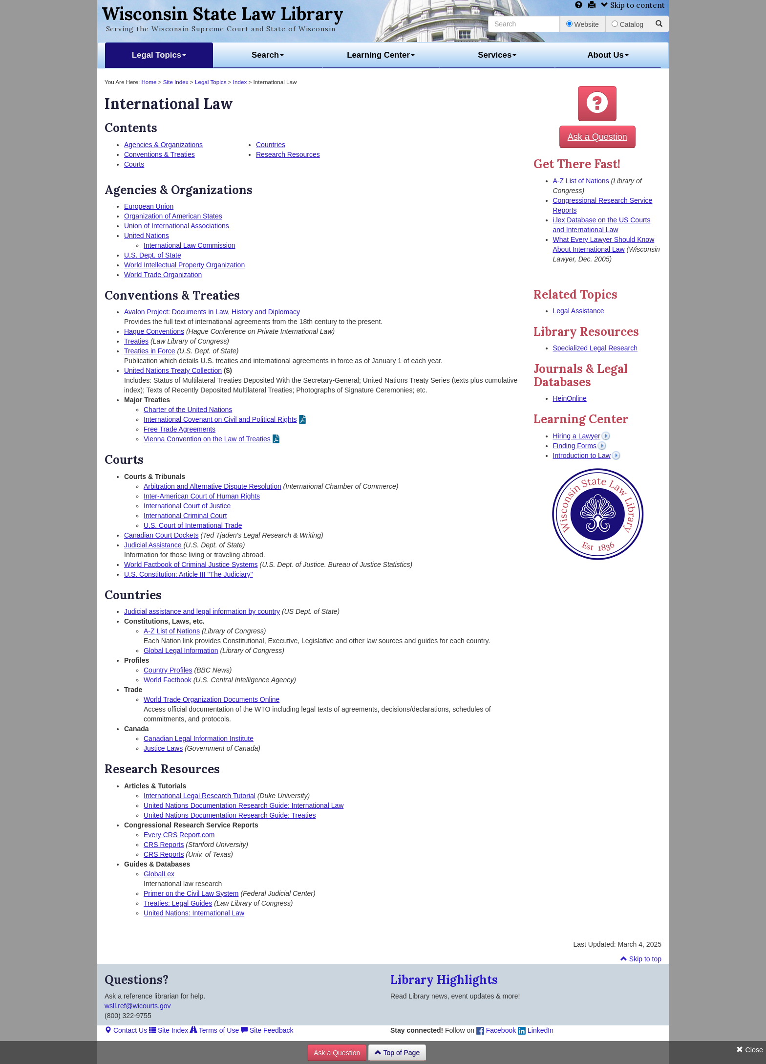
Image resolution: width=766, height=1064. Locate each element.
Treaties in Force (149, 351)
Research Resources (288, 154)
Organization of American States (173, 216)
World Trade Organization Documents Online (211, 699)
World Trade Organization (163, 275)
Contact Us (126, 1030)
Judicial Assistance (153, 545)
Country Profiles (168, 670)
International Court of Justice (187, 506)
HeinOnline (570, 398)
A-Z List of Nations (172, 631)
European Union (148, 206)
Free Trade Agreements (179, 429)
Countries (270, 145)
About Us (608, 55)
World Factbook (168, 680)
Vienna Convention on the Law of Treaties (207, 439)
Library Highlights (444, 979)
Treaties (136, 341)
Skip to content (633, 5)
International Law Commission (189, 245)
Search (268, 55)
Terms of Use (214, 1030)
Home (148, 82)
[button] (597, 103)
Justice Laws (163, 748)
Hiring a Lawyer (576, 436)
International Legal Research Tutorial (199, 796)
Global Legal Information (181, 650)
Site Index (176, 82)
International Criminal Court (185, 516)
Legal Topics (159, 55)
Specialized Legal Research (595, 348)
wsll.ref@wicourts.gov (138, 1006)
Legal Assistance (578, 311)
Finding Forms (574, 446)
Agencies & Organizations (163, 145)
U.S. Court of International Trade (193, 525)
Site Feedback (267, 1030)
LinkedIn (535, 1030)
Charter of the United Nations (188, 409)
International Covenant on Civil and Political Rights (220, 419)
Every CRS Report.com (179, 835)
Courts (134, 164)
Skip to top (640, 959)
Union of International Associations (176, 226)
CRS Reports (164, 844)
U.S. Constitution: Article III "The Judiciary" (188, 574)
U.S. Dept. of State (152, 255)
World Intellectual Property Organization (184, 265)
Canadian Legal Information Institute (199, 738)
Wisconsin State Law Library (222, 13)
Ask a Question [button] (597, 137)
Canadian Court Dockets (161, 535)
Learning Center (381, 55)
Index (240, 82)
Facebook (496, 1030)
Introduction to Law (582, 455)
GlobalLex (159, 874)
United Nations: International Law (194, 913)
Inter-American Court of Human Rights (202, 496)
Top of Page (397, 1053)
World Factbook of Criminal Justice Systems (191, 564)
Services (497, 55)
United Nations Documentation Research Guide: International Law (243, 805)
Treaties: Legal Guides (178, 903)
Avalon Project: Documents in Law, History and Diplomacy (212, 312)
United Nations (146, 235)
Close (749, 1050)
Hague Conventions (154, 331)
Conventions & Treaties (159, 154)
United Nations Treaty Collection (173, 370)
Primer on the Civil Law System (191, 893)
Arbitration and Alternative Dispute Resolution (212, 486)
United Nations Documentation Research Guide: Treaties (230, 815)
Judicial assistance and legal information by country (202, 611)
